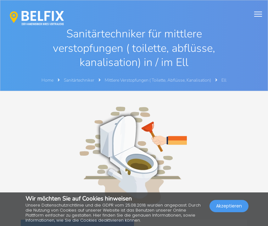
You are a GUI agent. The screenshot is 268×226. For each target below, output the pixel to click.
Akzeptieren (229, 206)
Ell (223, 80)
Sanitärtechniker (79, 80)
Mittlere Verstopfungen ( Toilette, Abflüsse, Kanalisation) (158, 80)
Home (47, 80)
